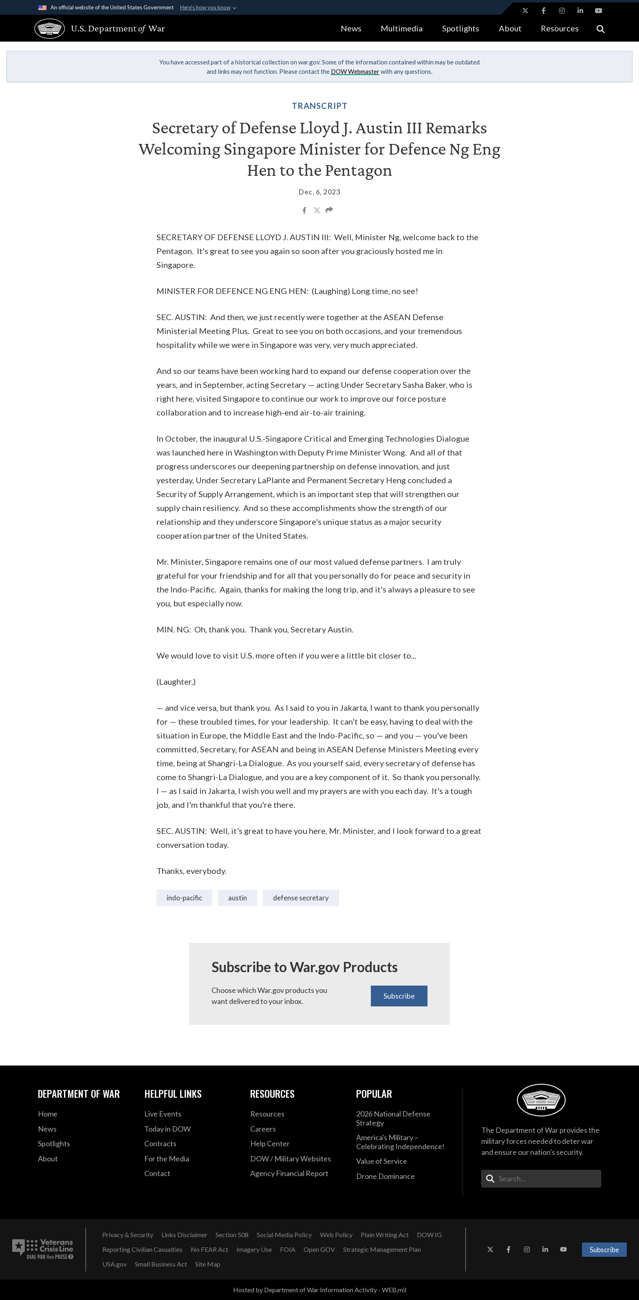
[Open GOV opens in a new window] (319, 1249)
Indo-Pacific (184, 897)
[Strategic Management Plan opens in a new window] (382, 1249)
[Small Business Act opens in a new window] (161, 1264)
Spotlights (460, 28)
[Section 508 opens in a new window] (232, 1234)
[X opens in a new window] (525, 10)
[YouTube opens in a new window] (599, 10)
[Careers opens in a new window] (297, 1129)
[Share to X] (317, 211)
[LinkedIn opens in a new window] (580, 10)
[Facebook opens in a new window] (544, 10)
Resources (560, 28)
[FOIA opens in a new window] (288, 1249)
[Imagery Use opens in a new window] (254, 1249)
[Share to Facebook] (305, 211)
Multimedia (402, 28)
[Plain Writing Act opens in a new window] (385, 1234)
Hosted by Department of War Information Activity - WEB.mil (319, 1289)
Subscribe (399, 995)
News (351, 28)
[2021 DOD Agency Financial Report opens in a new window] (297, 1173)
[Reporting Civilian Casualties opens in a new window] (142, 1249)
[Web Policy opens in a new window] (336, 1234)
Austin (237, 897)
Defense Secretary (301, 897)
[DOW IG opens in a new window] (429, 1234)
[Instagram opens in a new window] (562, 10)
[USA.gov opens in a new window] (114, 1264)
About (510, 28)
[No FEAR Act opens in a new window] (209, 1249)
